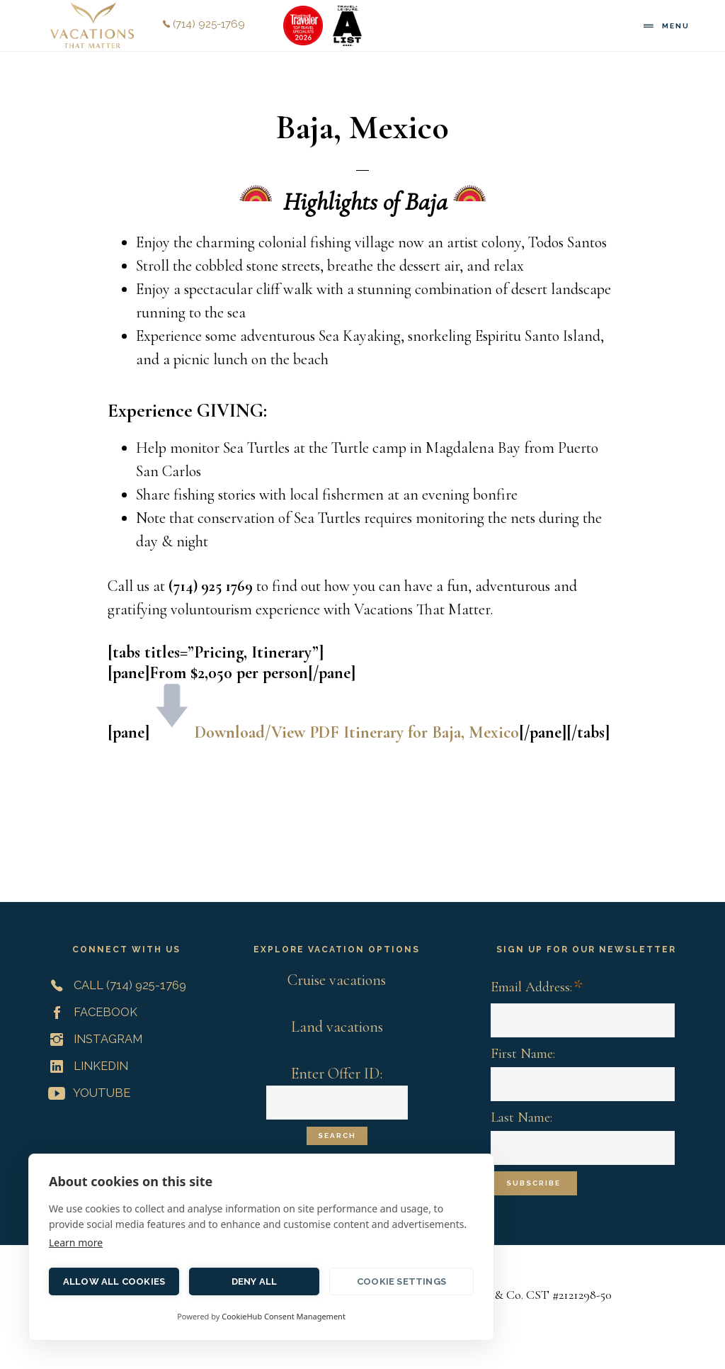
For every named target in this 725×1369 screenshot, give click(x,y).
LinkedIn (85, 1066)
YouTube (86, 1093)
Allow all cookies (114, 1281)
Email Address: (537, 988)
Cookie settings (401, 1281)
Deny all (255, 1281)
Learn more (76, 1242)
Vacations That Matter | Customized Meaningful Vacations (92, 25)
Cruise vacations (336, 980)
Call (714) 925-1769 (114, 985)
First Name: (523, 1053)
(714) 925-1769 (204, 24)
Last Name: (521, 1117)
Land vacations (337, 1027)
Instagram (92, 1039)
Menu (676, 26)
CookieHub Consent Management (284, 1316)
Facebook (89, 1012)
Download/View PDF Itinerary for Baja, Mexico (357, 732)
